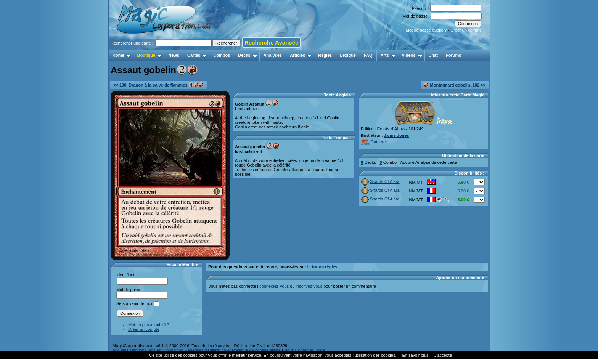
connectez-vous (274, 286)
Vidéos (412, 55)
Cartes (197, 55)
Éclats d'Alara (391, 129)
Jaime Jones (396, 135)
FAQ (368, 55)
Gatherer (374, 141)
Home (122, 55)
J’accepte (443, 355)
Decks (247, 55)
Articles (301, 55)
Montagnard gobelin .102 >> (454, 84)
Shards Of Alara (380, 181)
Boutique (149, 55)
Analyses (273, 55)
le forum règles (322, 266)
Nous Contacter (298, 350)
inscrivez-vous (309, 286)
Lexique (348, 55)
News (173, 55)
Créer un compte (466, 30)
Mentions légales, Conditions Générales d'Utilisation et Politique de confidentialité (205, 350)
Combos (221, 55)
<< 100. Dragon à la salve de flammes (158, 84)
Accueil (119, 350)
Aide (321, 350)
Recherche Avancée (271, 42)
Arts (388, 55)
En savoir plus (415, 355)
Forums (453, 55)
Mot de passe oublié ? (426, 30)
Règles (325, 55)
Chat (433, 55)
